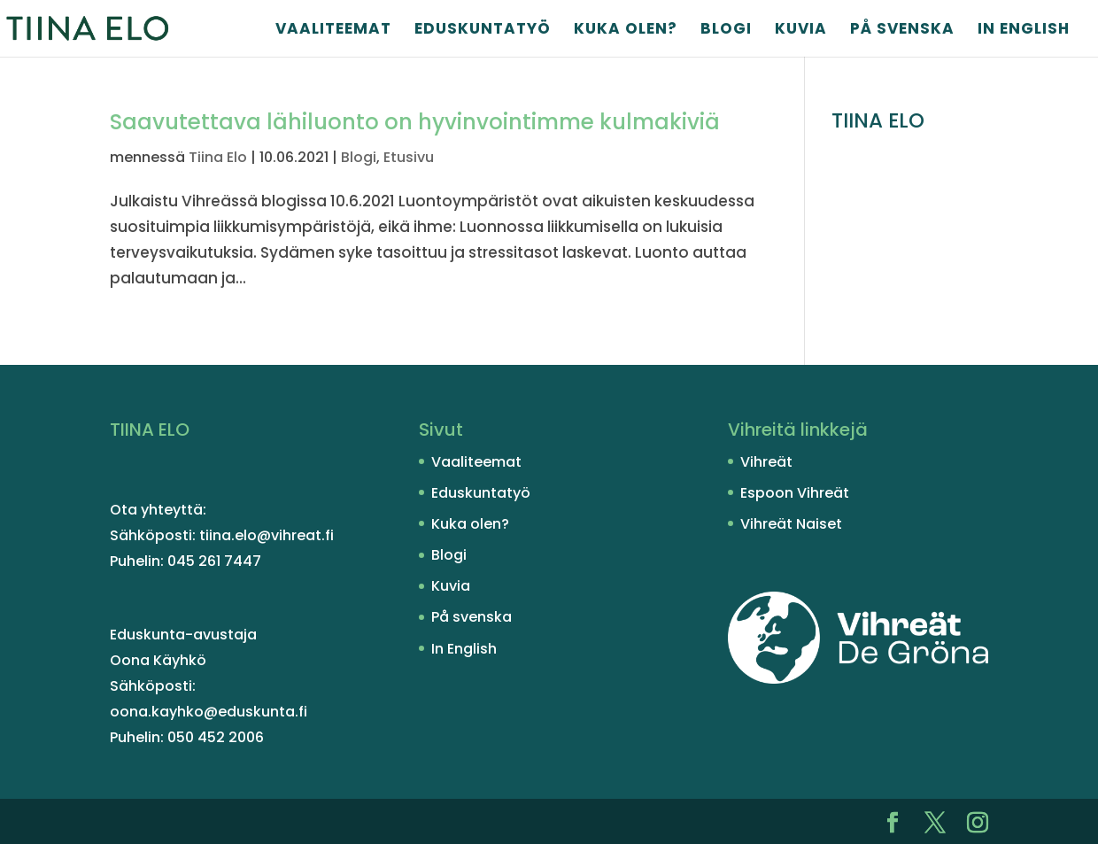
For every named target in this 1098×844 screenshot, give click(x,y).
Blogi (726, 30)
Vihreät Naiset (791, 524)
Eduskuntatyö (482, 30)
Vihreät (766, 462)
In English (1024, 30)
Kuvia (801, 30)
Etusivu (408, 157)
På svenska (902, 30)
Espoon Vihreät (794, 493)
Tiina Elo (218, 157)
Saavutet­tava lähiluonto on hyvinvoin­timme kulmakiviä (415, 121)
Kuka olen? (625, 30)
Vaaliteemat (333, 30)
